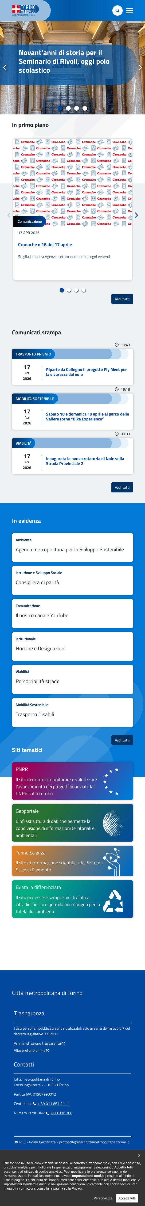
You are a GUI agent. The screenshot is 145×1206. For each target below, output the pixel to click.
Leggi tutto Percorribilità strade (72, 679)
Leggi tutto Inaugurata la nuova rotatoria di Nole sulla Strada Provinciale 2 (72, 456)
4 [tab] (85, 108)
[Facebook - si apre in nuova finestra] (17, 1180)
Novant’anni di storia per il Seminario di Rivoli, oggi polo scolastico (64, 61)
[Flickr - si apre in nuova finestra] (62, 1180)
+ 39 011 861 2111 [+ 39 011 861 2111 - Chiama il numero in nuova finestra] (50, 1103)
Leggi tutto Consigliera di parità (72, 580)
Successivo (140, 67)
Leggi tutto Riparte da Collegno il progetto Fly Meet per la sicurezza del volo (72, 367)
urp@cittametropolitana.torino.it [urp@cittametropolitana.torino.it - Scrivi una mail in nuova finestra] (43, 1151)
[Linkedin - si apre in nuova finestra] (32, 1180)
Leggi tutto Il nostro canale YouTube (72, 613)
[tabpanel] (72, 67)
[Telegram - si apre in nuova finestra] (40, 1180)
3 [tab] (77, 108)
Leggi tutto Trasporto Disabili (72, 712)
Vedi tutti (124, 299)
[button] (129, 10)
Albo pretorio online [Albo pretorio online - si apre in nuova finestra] (29, 1050)
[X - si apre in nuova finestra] (47, 1180)
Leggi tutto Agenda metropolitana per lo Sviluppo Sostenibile (72, 547)
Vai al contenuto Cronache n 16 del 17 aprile (72, 209)
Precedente (5, 67)
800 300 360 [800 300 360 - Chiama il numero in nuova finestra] (58, 1113)
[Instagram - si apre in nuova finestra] (25, 1180)
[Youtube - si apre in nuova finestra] (55, 1180)
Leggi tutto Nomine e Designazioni (72, 646)
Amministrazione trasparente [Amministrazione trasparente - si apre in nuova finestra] (37, 1043)
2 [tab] (68, 108)
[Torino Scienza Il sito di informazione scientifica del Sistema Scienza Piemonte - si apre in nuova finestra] (72, 861)
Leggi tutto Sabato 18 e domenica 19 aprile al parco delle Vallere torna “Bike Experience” (72, 411)
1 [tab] (60, 108)
